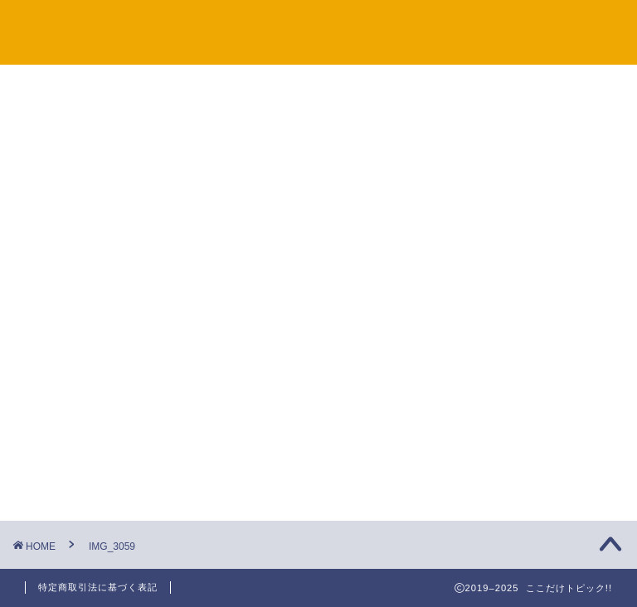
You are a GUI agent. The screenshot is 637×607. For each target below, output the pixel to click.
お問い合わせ (306, 25)
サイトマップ (201, 25)
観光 (479, 269)
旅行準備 (492, 227)
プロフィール (568, 25)
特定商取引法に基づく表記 (98, 587)
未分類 (485, 311)
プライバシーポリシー (437, 25)
